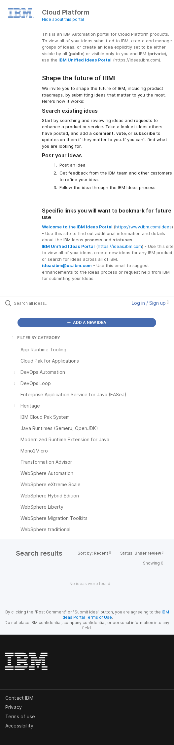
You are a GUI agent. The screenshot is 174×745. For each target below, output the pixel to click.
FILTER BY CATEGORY (35, 337)
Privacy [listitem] (13, 707)
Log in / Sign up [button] (150, 303)
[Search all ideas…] (51, 303)
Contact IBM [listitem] (19, 698)
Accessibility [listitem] (19, 725)
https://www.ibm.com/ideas (143, 226)
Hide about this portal (63, 19)
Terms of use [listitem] (20, 716)
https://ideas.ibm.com (120, 246)
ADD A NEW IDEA (86, 322)
